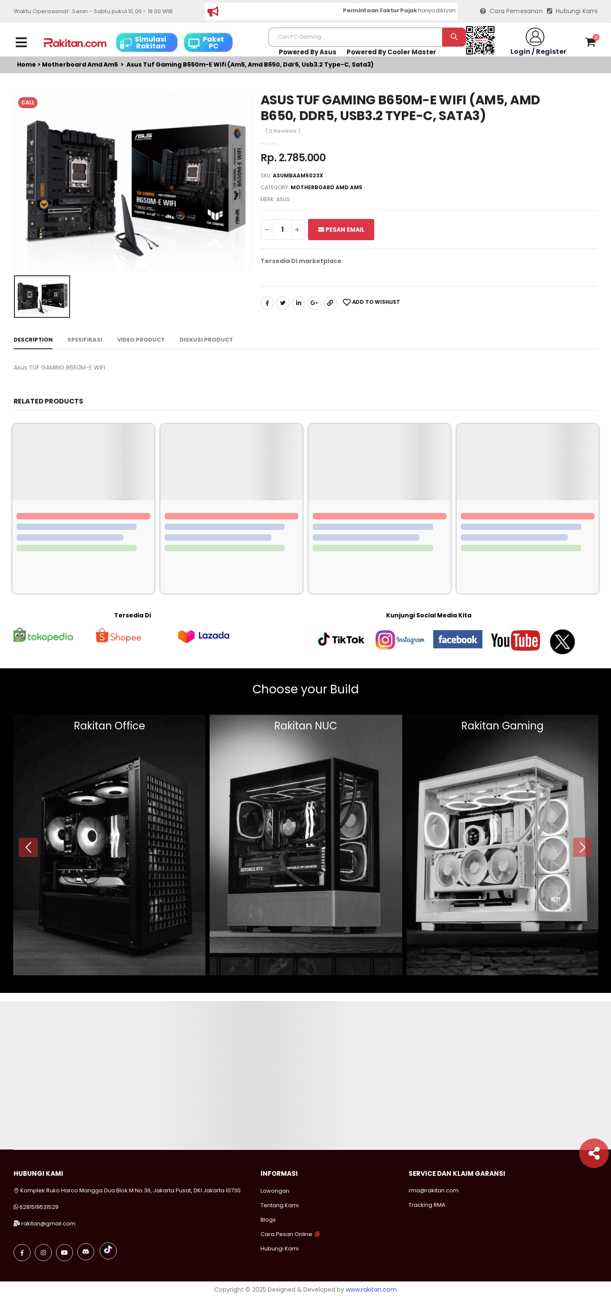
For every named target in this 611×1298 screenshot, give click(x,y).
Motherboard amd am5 (80, 65)
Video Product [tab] (141, 340)
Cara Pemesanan (511, 11)
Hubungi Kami (572, 11)
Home (26, 65)
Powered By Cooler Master (391, 52)
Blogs (268, 1220)
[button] (590, 43)
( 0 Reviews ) (282, 131)
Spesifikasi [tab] (84, 340)
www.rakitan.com (371, 1289)
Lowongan (275, 1191)
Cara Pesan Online (286, 1234)
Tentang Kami (280, 1205)
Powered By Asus (307, 52)
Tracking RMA (427, 1205)
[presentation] (28, 847)
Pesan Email (341, 229)
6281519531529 (39, 1207)
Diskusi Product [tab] (206, 340)
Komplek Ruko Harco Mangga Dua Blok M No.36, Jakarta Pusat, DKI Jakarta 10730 (127, 1190)
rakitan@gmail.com (48, 1224)
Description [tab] (33, 340)
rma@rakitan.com (434, 1190)
